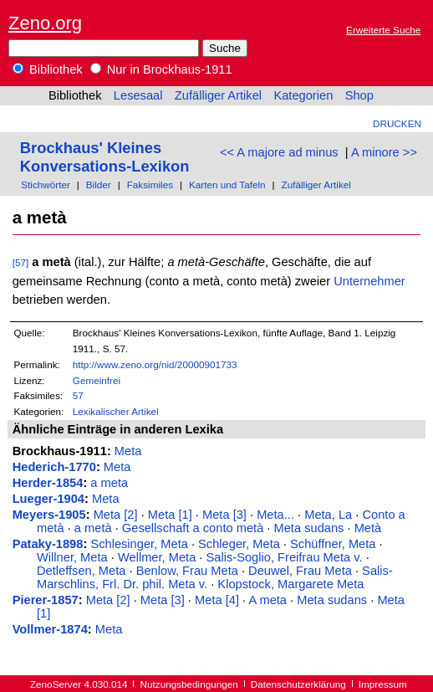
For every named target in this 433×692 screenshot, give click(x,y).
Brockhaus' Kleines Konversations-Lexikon (105, 157)
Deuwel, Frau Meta (300, 570)
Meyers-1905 (49, 514)
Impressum (383, 684)
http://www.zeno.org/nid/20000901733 (155, 364)
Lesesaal (138, 95)
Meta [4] (217, 600)
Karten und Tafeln (227, 184)
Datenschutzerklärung (298, 684)
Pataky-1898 (48, 544)
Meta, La (328, 514)
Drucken (397, 123)
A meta (267, 600)
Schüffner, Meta (332, 544)
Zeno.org (45, 23)
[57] (21, 262)
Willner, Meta (72, 557)
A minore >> (384, 152)
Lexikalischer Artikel (116, 411)
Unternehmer (369, 281)
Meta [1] (170, 514)
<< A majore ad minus (279, 152)
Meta (128, 451)
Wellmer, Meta (157, 557)
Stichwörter (45, 184)
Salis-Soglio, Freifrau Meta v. (284, 557)
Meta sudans (309, 528)
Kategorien (303, 95)
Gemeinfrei (96, 380)
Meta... (275, 514)
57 (78, 395)
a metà (93, 528)
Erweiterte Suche (383, 29)
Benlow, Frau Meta (187, 570)
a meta (109, 483)
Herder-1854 (48, 483)
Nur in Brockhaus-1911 (161, 69)
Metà (368, 528)
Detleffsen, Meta (81, 570)
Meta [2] (116, 514)
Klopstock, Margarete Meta (290, 584)
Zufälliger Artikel (218, 95)
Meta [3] (224, 514)
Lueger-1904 (48, 498)
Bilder (98, 184)
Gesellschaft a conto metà (192, 528)
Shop (359, 95)
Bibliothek (48, 69)
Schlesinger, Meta (139, 544)
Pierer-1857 (46, 600)
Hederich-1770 (54, 467)
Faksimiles (150, 184)
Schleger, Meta (239, 544)
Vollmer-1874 (50, 629)
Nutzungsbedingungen (189, 684)
